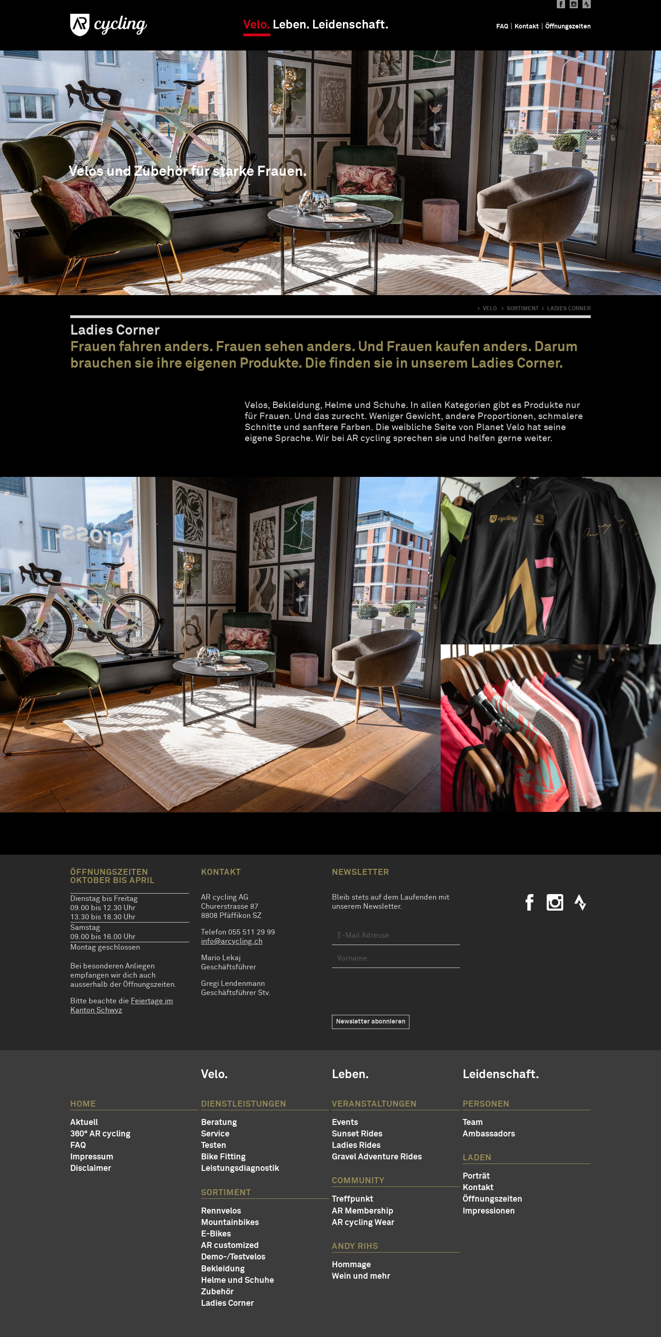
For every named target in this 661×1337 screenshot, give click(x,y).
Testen (213, 1145)
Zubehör (217, 1292)
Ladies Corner (227, 1303)
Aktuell (84, 1123)
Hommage (351, 1265)
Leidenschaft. (350, 25)
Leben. (291, 25)
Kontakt (527, 26)
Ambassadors (489, 1134)
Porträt (476, 1176)
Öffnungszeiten (568, 26)
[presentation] (401, 991)
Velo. (256, 25)
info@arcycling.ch (232, 941)
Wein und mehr (361, 1276)
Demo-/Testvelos (233, 1257)
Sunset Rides (357, 1134)
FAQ (502, 26)
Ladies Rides (356, 1145)
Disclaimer (90, 1168)
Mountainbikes (230, 1223)
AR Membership (362, 1211)
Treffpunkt (352, 1199)
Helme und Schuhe (237, 1280)
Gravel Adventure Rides (377, 1157)
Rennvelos (221, 1211)
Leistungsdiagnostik (240, 1168)
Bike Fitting (223, 1157)
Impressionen (489, 1211)
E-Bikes (216, 1234)
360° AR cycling (100, 1134)
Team (473, 1123)
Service (215, 1134)
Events (345, 1123)
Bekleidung (223, 1269)
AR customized (230, 1246)
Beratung (219, 1123)
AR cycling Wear (363, 1223)
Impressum (91, 1157)
